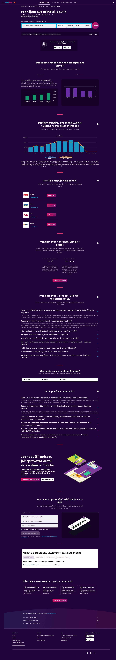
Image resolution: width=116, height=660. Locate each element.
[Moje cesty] (3, 17)
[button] (2, 2)
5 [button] (78, 39)
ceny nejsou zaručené (52, 613)
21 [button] (48, 50)
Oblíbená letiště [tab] (29, 557)
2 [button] (55, 39)
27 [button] (44, 54)
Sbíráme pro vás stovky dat (61, 620)
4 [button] (37, 43)
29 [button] (52, 54)
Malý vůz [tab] (60, 135)
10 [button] (33, 47)
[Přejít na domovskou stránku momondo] (10, 2)
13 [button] (44, 47)
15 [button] (51, 47)
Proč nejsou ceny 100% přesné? (61, 623)
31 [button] (33, 58)
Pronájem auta (25, 6)
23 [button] (55, 50)
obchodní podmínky (46, 536)
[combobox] (28, 21)
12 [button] (40, 47)
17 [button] (33, 50)
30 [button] (55, 54)
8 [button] (64, 43)
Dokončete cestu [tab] (51, 557)
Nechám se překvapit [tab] (63, 557)
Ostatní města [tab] (39, 557)
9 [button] (55, 43)
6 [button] (44, 43)
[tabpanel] (60, 94)
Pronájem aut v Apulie (44, 6)
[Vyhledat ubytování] (3, 10)
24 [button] (33, 54)
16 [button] (55, 47)
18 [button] (37, 50)
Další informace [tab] (80, 75)
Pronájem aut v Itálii (34, 6)
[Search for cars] (3, 13)
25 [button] (37, 54)
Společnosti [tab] (41, 75)
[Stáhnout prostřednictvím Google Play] (92, 636)
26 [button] (41, 54)
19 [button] (40, 50)
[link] (52, 195)
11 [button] (37, 47)
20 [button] (44, 50)
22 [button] (52, 50)
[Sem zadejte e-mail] (42, 525)
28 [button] (48, 54)
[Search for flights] (3, 7)
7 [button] (60, 43)
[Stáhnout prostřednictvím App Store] (92, 639)
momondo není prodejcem (61, 618)
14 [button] (48, 47)
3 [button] (33, 43)
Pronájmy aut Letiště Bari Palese (31, 564)
